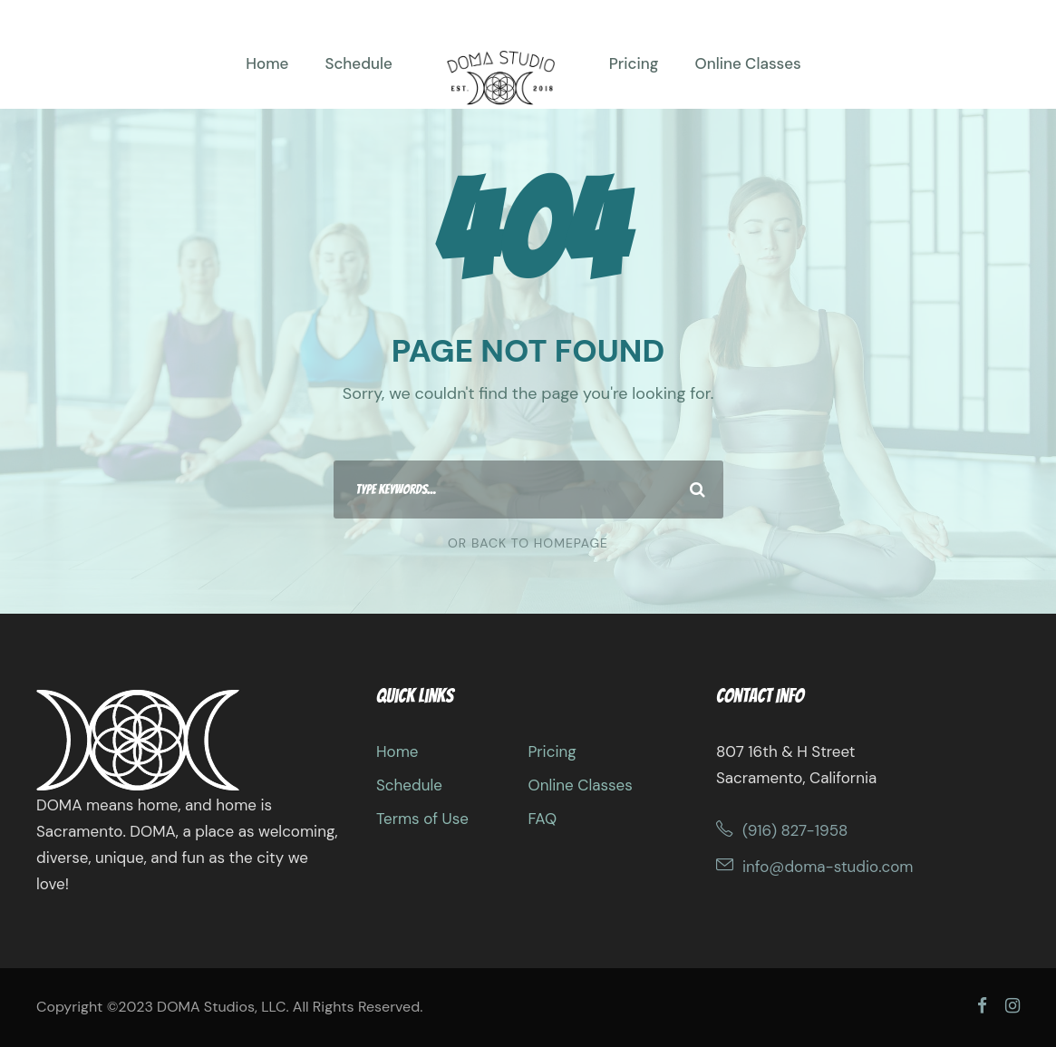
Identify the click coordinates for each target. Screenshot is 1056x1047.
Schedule (358, 63)
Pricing (634, 63)
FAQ (542, 819)
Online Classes (747, 63)
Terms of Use (422, 819)
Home (267, 63)
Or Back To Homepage (528, 543)
